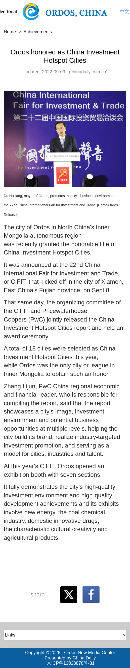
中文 (124, 11)
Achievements (38, 31)
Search (114, 11)
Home (10, 31)
